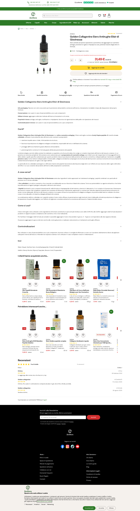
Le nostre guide (91, 464)
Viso (45, 23)
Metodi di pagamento (47, 464)
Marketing (50, 504)
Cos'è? (21, 129)
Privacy (88, 480)
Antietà (32, 28)
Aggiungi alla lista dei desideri (98, 73)
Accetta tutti (89, 508)
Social (43, 504)
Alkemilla (95, 339)
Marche (111, 23)
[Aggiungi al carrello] (30, 284)
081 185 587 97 (35, 2)
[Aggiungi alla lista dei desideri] (36, 284)
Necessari (28, 504)
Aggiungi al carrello (98, 68)
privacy (72, 421)
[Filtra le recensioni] (24, 368)
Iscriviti (93, 417)
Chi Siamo (89, 458)
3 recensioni (119, 33)
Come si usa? (24, 205)
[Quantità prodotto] (76, 60)
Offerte (28, 23)
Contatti (42, 479)
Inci (19, 241)
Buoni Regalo (44, 476)
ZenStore (72, 33)
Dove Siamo (90, 461)
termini (64, 424)
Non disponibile (101, 334)
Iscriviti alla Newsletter (70, 411)
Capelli (37, 23)
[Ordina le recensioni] (113, 368)
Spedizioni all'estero (46, 467)
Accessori (85, 23)
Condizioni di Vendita (93, 474)
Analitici (36, 504)
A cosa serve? (24, 172)
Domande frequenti (46, 473)
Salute (103, 23)
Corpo (54, 23)
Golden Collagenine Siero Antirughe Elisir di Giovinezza (44, 102)
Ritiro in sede (44, 458)
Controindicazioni (26, 226)
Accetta (101, 508)
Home (20, 29)
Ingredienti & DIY (65, 23)
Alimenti (94, 23)
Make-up (76, 23)
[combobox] (67, 16)
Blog (87, 467)
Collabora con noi (45, 470)
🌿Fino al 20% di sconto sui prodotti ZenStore (70, 9)
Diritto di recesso (92, 477)
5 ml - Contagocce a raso (80, 51)
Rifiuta (111, 508)
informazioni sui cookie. (44, 501)
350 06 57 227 (55, 2)
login (45, 400)
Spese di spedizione (46, 461)
